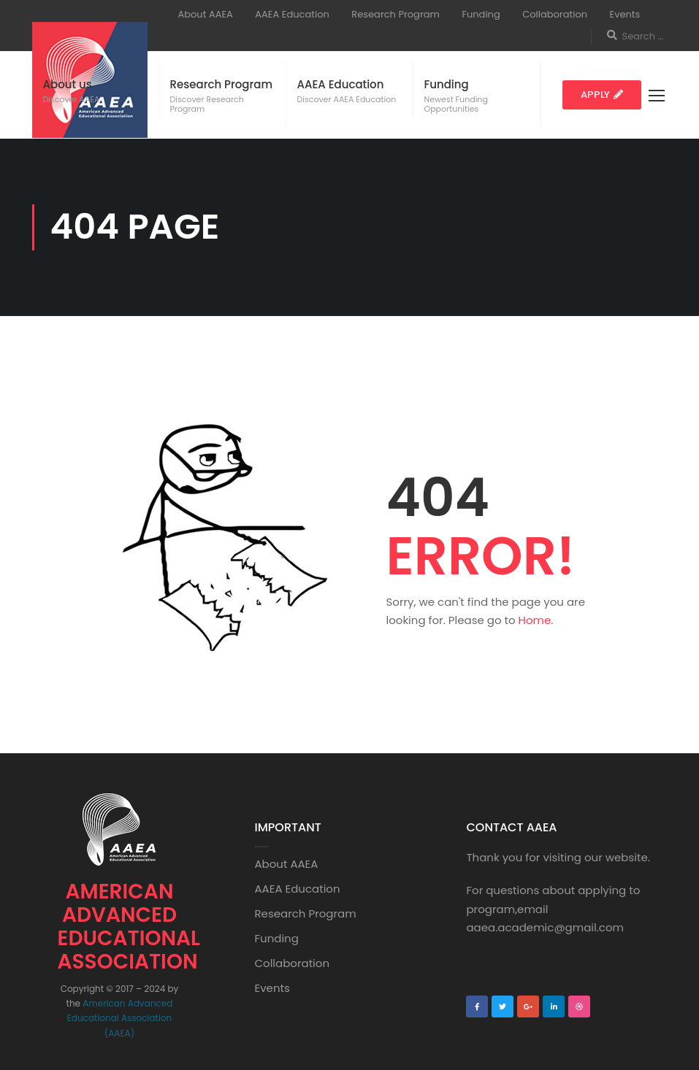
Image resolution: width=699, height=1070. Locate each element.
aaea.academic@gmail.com (545, 927)
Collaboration (554, 14)
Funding (481, 14)
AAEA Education (292, 14)
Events (625, 14)
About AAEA (205, 14)
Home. (536, 620)
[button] (601, 94)
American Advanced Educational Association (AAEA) (120, 1018)
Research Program (395, 14)
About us (67, 84)
